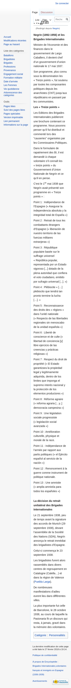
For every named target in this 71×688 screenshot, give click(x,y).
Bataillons (8, 55)
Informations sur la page (16, 124)
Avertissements (40, 681)
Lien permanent (11, 121)
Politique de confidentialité (45, 655)
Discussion (47, 12)
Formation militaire (13, 77)
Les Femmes (10, 85)
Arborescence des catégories (13, 94)
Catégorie (40, 635)
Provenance (10, 70)
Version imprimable (13, 117)
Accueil (7, 37)
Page (35, 12)
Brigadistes (9, 59)
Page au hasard (12, 44)
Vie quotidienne (11, 89)
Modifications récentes (15, 40)
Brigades (8, 63)
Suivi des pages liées (14, 110)
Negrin (56, 28)
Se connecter (62, 3)
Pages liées (9, 106)
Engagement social (13, 74)
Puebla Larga (42, 581)
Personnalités (57, 635)
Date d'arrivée (11, 81)
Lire (33, 19)
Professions (10, 66)
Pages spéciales (12, 113)
